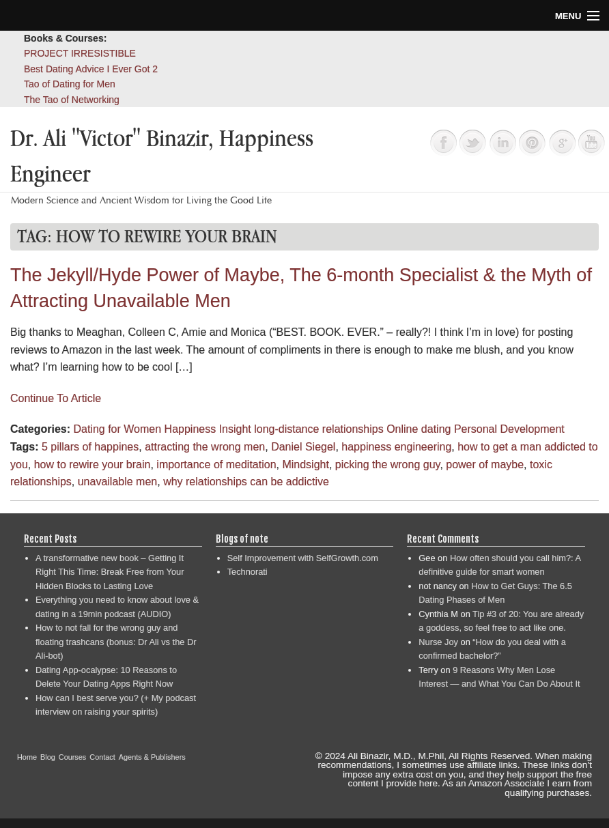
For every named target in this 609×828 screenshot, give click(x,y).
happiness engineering (396, 447)
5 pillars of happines (90, 447)
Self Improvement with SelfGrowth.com (302, 558)
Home (27, 757)
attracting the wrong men (205, 447)
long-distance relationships (318, 429)
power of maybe (485, 464)
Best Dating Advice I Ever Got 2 (91, 68)
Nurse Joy (438, 642)
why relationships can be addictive (246, 481)
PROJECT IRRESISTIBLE (80, 53)
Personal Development (509, 429)
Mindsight (305, 464)
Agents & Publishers (152, 757)
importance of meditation (216, 464)
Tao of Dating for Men (69, 83)
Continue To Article (55, 398)
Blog (47, 757)
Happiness (190, 429)
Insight (235, 429)
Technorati (247, 572)
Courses (73, 757)
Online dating (418, 429)
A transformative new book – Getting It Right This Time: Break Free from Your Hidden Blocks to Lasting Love (110, 572)
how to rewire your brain (92, 464)
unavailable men (118, 481)
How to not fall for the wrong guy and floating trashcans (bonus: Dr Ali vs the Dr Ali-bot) (116, 642)
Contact (102, 757)
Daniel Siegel (303, 447)
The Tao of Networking (71, 99)
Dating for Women (117, 429)
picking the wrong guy (387, 464)
